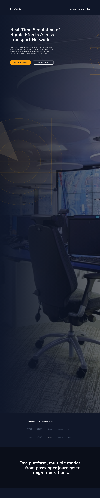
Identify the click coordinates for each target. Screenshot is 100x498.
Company (81, 9)
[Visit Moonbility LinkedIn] (88, 9)
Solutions (73, 9)
